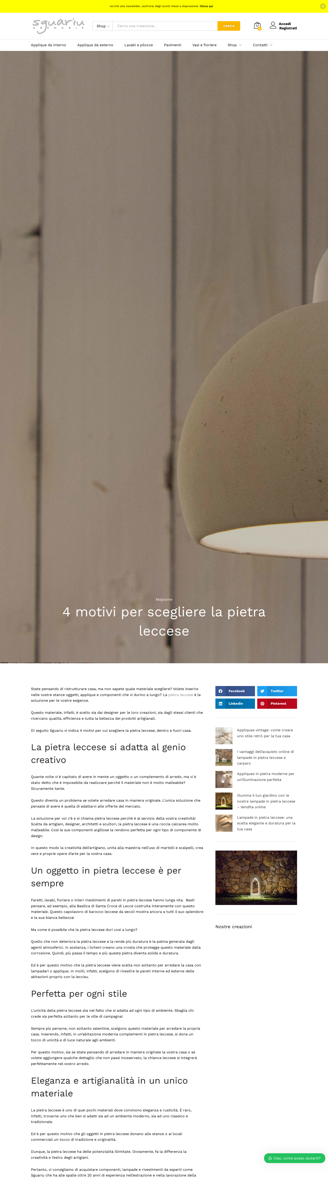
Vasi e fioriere (204, 45)
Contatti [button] (260, 45)
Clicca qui (206, 6)
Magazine (164, 599)
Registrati (288, 28)
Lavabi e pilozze (138, 45)
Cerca (228, 26)
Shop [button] (232, 45)
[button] (235, 691)
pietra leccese (180, 695)
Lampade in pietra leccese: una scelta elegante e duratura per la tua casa (266, 823)
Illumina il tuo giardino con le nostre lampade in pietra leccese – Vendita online (266, 801)
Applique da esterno (95, 45)
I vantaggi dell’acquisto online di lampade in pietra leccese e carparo (265, 757)
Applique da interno (48, 45)
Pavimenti (172, 45)
